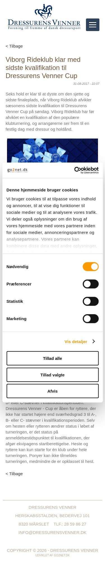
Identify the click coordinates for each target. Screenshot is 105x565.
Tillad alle (52, 358)
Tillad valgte (52, 374)
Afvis (52, 391)
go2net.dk (62, 555)
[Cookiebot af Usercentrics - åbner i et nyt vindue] (75, 170)
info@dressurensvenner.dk (52, 532)
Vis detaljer (76, 341)
